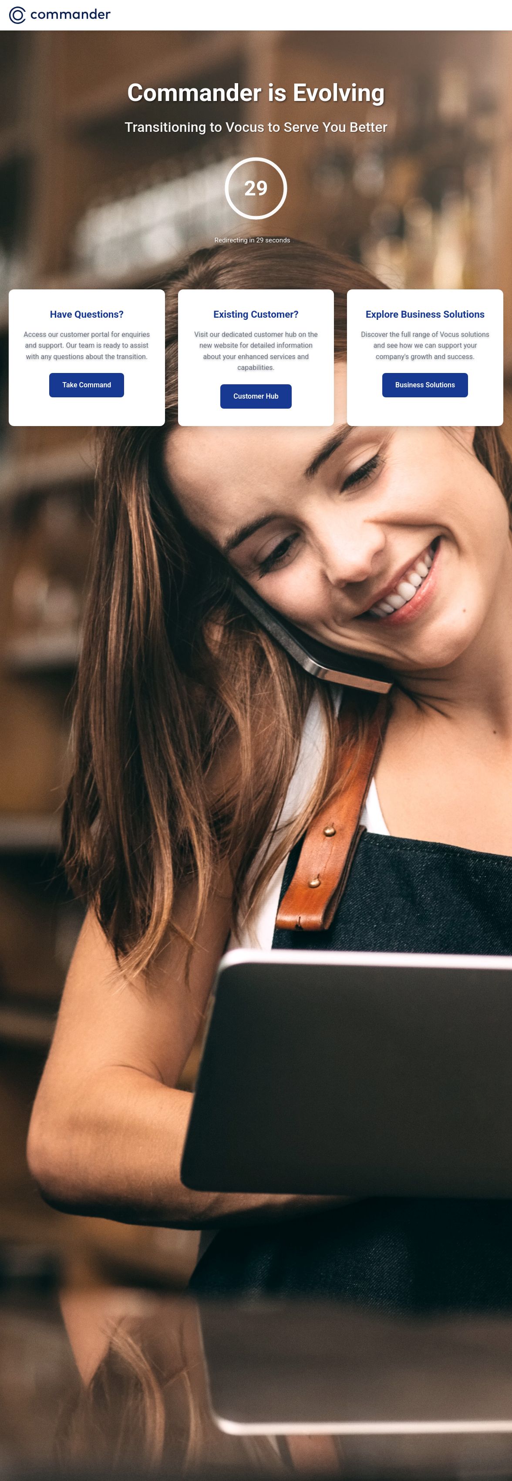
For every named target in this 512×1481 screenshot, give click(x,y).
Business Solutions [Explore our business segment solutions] (425, 385)
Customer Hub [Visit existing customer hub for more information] (255, 396)
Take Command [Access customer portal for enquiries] (86, 385)
